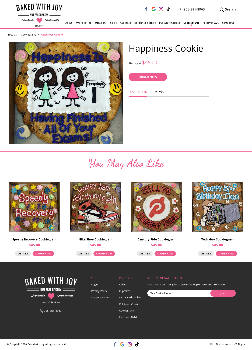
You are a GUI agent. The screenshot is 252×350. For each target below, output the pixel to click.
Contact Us (228, 23)
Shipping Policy (100, 298)
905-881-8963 (192, 10)
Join (223, 294)
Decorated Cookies (145, 23)
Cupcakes (125, 23)
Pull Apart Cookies (169, 23)
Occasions (101, 23)
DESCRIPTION (138, 92)
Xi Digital (240, 344)
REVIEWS (158, 92)
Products (12, 35)
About (68, 23)
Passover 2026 (211, 23)
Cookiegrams (191, 23)
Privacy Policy (99, 291)
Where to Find (84, 23)
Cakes (113, 23)
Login (94, 285)
